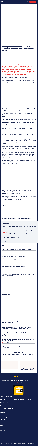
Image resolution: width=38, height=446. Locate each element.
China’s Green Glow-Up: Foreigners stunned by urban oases (13, 254)
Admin (19, 41)
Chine (5, 204)
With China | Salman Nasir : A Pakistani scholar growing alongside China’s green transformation (17, 258)
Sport (3, 335)
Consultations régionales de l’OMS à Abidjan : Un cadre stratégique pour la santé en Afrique (18, 328)
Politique (3, 260)
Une (11, 30)
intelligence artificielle (21, 204)
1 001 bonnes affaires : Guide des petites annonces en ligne (15, 221)
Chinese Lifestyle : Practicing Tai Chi (11, 225)
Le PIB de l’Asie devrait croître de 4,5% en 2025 (9, 355)
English (4, 216)
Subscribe (33, 434)
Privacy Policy (10, 437)
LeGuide (5, 220)
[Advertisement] (19, 85)
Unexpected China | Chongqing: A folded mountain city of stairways (17, 217)
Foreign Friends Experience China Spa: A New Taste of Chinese (16, 228)
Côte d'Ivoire (4, 324)
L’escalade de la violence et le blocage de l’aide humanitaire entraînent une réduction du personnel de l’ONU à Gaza (28, 356)
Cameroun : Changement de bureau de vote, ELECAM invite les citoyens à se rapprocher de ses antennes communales (19, 263)
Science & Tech (5, 30)
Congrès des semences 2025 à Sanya (12, 204)
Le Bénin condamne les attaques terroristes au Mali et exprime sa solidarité (19, 214)
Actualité (5, 212)
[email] (15, 435)
